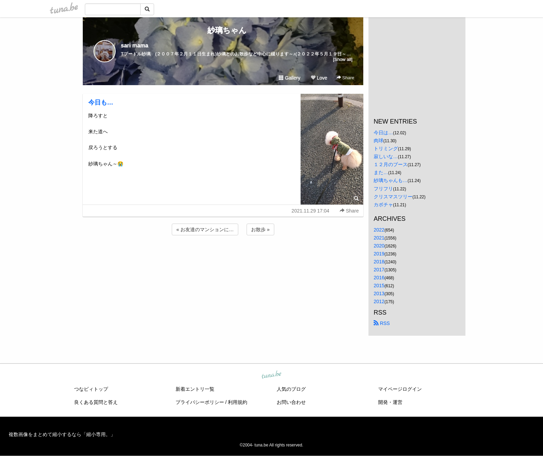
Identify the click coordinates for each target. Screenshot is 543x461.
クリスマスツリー (393, 196)
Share (345, 77)
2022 (379, 230)
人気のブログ (291, 389)
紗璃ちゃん (223, 30)
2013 (379, 293)
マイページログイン (400, 389)
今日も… (100, 102)
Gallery (289, 78)
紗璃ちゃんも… (391, 180)
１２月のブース (391, 164)
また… (381, 172)
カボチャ (383, 204)
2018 (379, 261)
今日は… (383, 132)
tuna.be (271, 375)
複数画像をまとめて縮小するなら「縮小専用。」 (62, 434)
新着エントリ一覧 (195, 389)
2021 (379, 238)
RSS (382, 323)
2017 (379, 269)
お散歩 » (260, 229)
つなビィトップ (91, 389)
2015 (379, 285)
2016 (379, 277)
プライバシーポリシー (200, 402)
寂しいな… (386, 156)
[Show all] (343, 59)
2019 (379, 253)
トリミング (386, 148)
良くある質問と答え (96, 402)
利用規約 (237, 402)
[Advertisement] (223, 255)
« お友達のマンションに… (205, 229)
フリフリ (383, 188)
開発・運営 (390, 402)
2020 (379, 245)
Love (319, 78)
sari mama (134, 45)
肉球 (378, 140)
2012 (379, 301)
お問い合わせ (291, 402)
